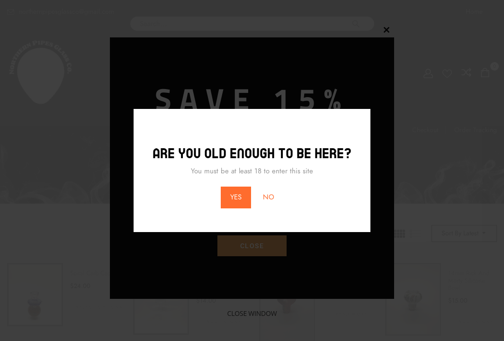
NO (268, 197)
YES (236, 197)
